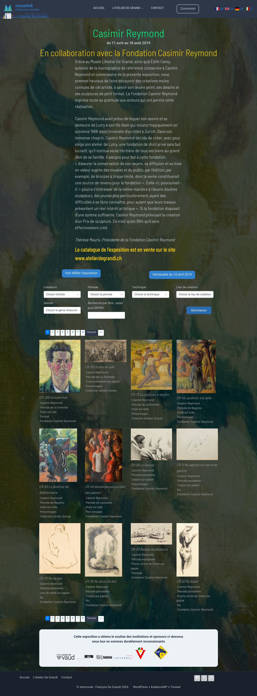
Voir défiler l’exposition (81, 273)
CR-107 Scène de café (99, 367)
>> (101, 332)
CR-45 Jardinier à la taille (194, 398)
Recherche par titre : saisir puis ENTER (105, 305)
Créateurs (50, 287)
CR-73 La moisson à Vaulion (150, 394)
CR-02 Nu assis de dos (100, 581)
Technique (139, 287)
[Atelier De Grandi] (25, 15)
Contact (157, 8)
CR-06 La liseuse (142, 465)
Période (93, 287)
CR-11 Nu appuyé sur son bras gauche (197, 468)
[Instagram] (211, 678)
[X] (204, 678)
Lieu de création (187, 287)
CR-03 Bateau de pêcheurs (149, 549)
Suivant (91, 332)
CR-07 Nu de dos (50, 578)
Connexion (187, 8)
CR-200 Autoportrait (53, 397)
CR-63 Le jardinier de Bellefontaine (53, 489)
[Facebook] (197, 678)
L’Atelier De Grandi (45, 677)
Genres (48, 303)
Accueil (99, 8)
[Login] (202, 9)
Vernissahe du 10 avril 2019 (172, 274)
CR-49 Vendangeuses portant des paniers (105, 489)
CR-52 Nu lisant (187, 581)
